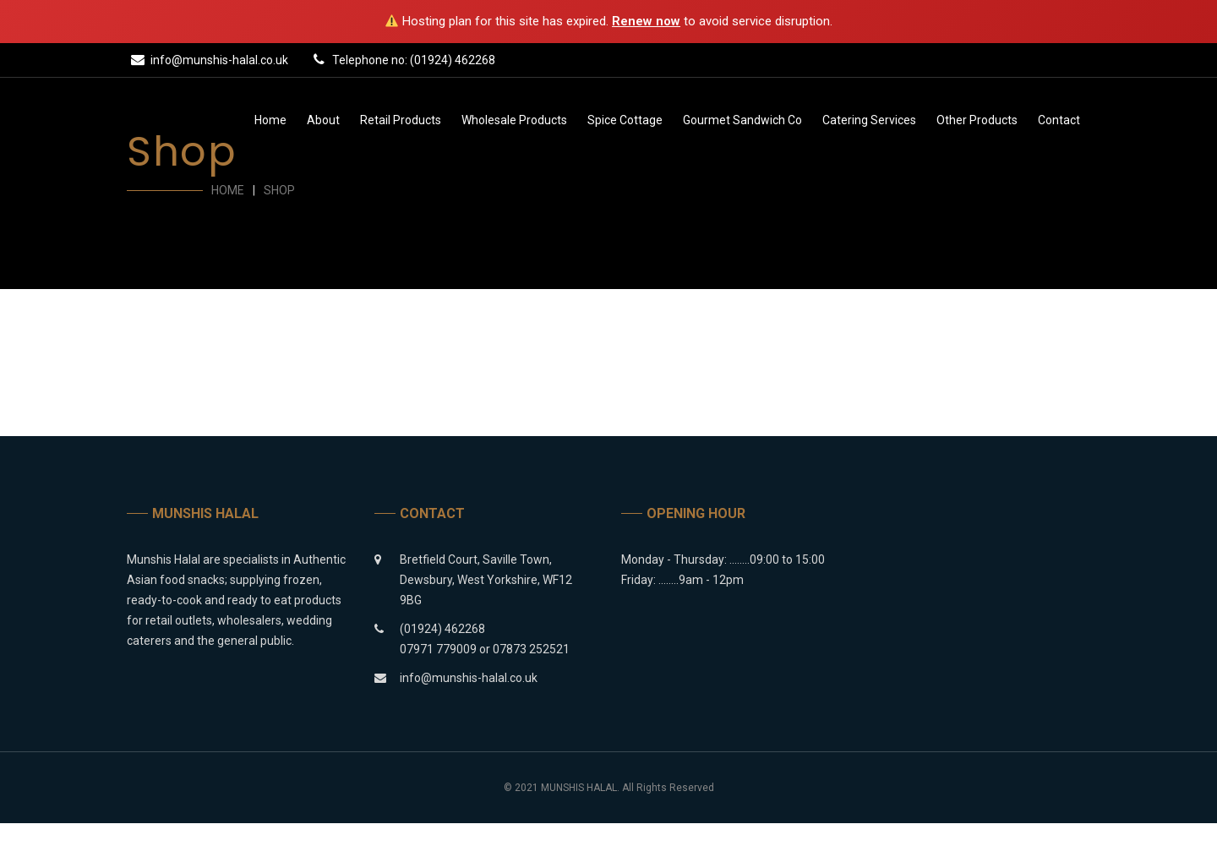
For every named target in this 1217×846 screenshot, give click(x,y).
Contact (1059, 120)
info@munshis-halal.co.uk (207, 59)
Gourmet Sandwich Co (742, 120)
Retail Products (400, 120)
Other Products (977, 120)
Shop (279, 190)
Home (270, 120)
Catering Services (869, 120)
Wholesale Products (514, 120)
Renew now (646, 21)
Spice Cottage (625, 120)
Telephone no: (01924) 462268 (401, 59)
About (323, 120)
